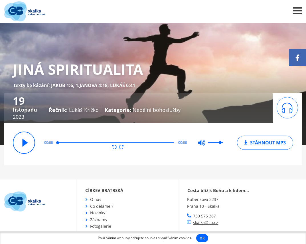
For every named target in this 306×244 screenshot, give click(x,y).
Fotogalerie (100, 226)
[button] (114, 147)
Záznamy (98, 219)
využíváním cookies (176, 237)
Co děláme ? (101, 206)
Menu (297, 10)
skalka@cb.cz (205, 222)
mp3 (265, 142)
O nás (95, 199)
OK (202, 238)
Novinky (97, 212)
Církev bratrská (104, 190)
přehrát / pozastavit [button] (24, 143)
